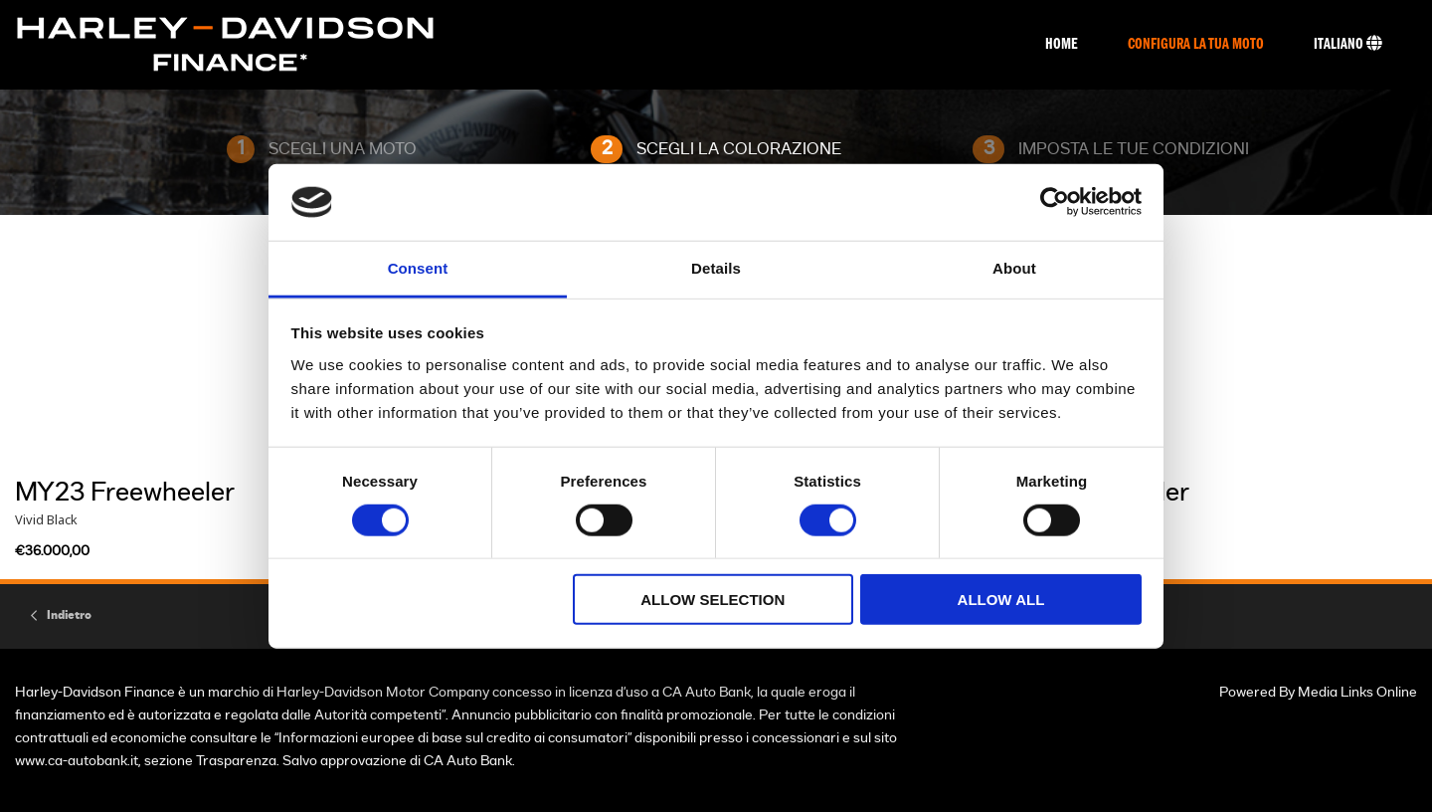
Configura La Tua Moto (1196, 45)
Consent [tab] (418, 268)
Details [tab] (716, 268)
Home (1061, 45)
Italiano (1348, 44)
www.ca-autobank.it (76, 760)
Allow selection (712, 599)
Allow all (1001, 599)
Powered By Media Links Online (1318, 692)
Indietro (69, 615)
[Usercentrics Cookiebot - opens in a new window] (1055, 202)
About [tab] (1014, 268)
